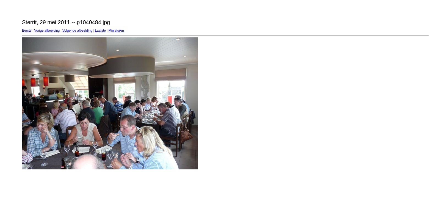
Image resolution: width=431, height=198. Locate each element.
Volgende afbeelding (77, 30)
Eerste (27, 30)
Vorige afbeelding (47, 30)
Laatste (100, 30)
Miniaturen (116, 30)
